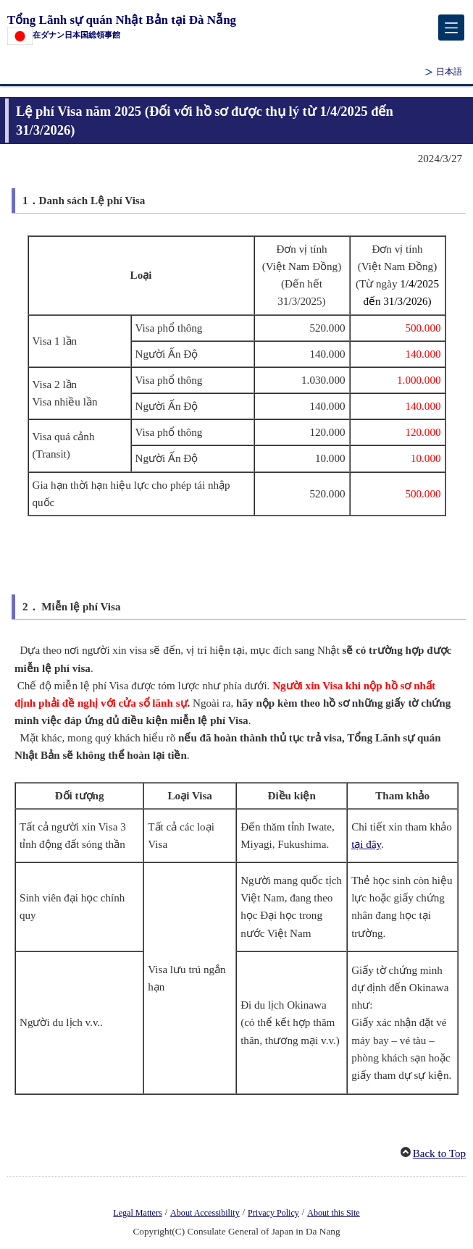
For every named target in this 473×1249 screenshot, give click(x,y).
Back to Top (439, 1153)
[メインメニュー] (451, 27)
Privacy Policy (273, 1213)
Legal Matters (137, 1213)
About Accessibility (205, 1213)
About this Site (333, 1213)
